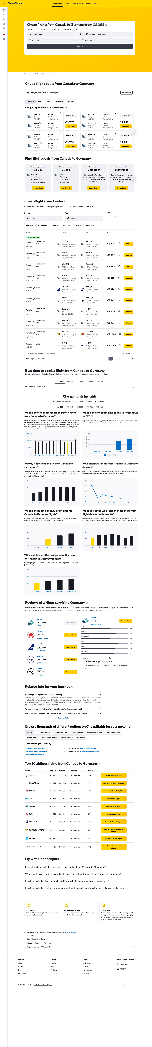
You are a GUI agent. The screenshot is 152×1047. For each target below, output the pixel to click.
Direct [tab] (48, 101)
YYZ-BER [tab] (70, 381)
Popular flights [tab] (32, 737)
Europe (32, 74)
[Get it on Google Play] (122, 966)
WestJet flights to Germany (35, 754)
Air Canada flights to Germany (36, 751)
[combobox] (32, 29)
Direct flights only (71, 29)
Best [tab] (39, 101)
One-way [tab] (71, 101)
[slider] (136, 219)
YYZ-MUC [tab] (89, 381)
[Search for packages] (4, 24)
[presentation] (106, 25)
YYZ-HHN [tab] (60, 381)
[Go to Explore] (4, 28)
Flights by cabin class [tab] (94, 732)
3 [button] (119, 359)
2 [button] (114, 359)
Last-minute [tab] (59, 101)
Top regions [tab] (81, 737)
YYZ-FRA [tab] (80, 381)
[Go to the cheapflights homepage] (16, 3)
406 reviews (41, 675)
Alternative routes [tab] (43, 732)
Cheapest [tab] (30, 101)
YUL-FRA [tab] (100, 381)
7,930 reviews (42, 663)
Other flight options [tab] (113, 732)
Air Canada (40, 631)
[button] (3, 3)
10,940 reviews (42, 638)
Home (26, 74)
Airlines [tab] (29, 732)
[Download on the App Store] (122, 972)
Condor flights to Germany (35, 748)
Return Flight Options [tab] (49, 737)
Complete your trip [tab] (60, 732)
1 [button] (110, 359)
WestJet (39, 619)
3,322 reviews (42, 626)
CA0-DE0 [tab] (60, 407)
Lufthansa (40, 656)
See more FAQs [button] (63, 718)
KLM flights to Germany (88, 748)
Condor (39, 668)
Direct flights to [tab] (77, 732)
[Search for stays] (4, 14)
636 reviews (41, 650)
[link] (38, 188)
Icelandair (40, 644)
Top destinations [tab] (67, 737)
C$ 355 (98, 25)
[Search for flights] (4, 10)
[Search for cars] (4, 19)
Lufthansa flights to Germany (90, 751)
